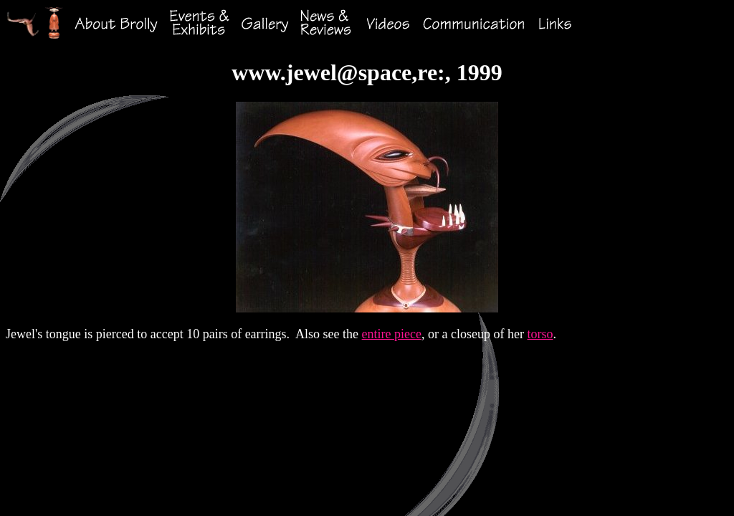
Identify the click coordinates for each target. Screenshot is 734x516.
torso (540, 334)
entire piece (391, 334)
